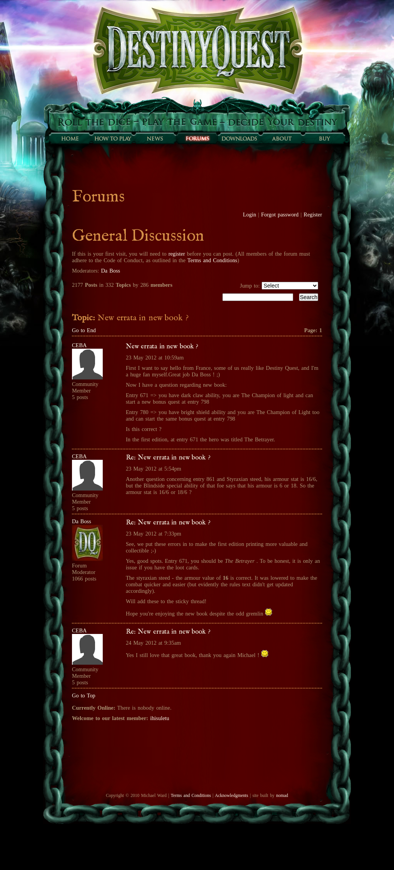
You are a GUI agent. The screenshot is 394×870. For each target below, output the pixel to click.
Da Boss (110, 271)
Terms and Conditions (212, 260)
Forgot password (280, 214)
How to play (112, 138)
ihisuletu (159, 718)
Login (249, 214)
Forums (197, 138)
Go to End (84, 330)
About (281, 138)
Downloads (239, 138)
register (177, 254)
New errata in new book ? (162, 346)
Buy (324, 138)
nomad (282, 795)
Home (70, 138)
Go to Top (83, 695)
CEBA (79, 345)
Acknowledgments (231, 795)
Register (313, 214)
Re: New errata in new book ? (168, 457)
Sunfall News (155, 138)
